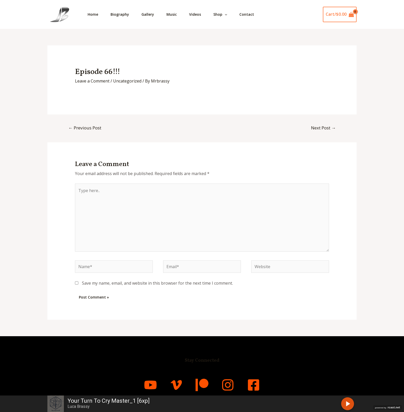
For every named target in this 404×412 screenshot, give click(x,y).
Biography (120, 14)
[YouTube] (150, 384)
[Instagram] (227, 384)
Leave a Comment (92, 81)
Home (93, 14)
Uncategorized (127, 81)
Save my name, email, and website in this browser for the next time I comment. (157, 283)
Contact (246, 14)
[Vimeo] (176, 384)
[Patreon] (202, 384)
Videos (195, 14)
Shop (220, 14)
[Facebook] (253, 384)
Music (171, 14)
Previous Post (84, 128)
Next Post (323, 128)
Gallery (147, 14)
